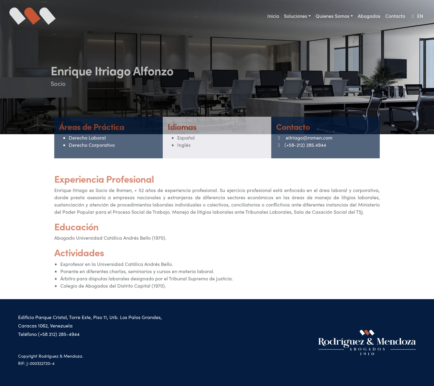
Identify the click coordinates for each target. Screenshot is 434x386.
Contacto (395, 16)
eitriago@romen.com (304, 144)
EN (416, 16)
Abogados (369, 16)
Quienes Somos (332, 16)
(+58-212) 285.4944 (301, 151)
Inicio (273, 16)
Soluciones (295, 16)
